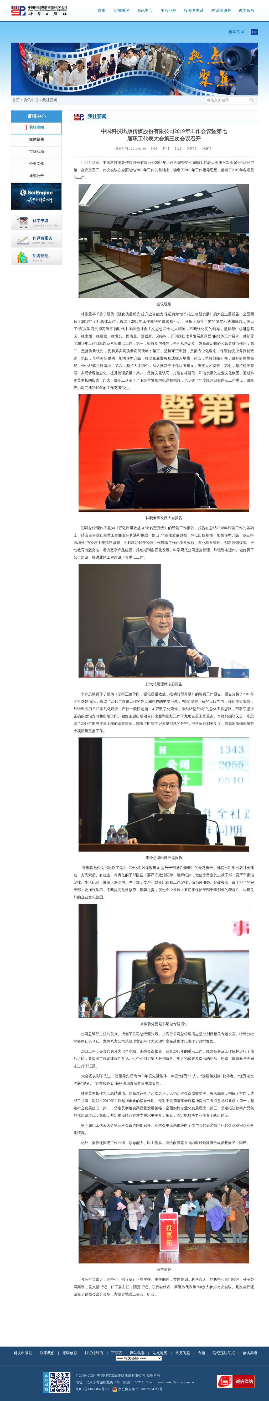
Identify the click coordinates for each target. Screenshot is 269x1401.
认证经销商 (94, 1353)
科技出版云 (23, 1353)
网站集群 (138, 1353)
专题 (202, 1353)
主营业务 (168, 10)
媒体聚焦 (36, 139)
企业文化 (36, 164)
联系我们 (48, 1353)
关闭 (206, 148)
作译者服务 (221, 10)
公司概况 (121, 10)
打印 (191, 148)
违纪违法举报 (224, 1353)
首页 (102, 10)
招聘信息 (70, 1353)
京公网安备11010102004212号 (137, 1389)
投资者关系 (194, 10)
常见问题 (183, 1353)
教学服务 (247, 10)
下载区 (116, 1353)
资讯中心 (145, 10)
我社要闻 (49, 100)
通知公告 (36, 176)
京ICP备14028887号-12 (93, 1389)
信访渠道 (250, 1353)
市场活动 (36, 152)
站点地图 (160, 1353)
